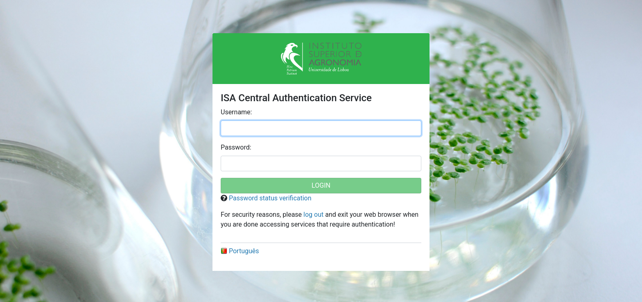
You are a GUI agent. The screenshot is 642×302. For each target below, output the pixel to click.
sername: (236, 112)
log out (313, 214)
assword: (236, 147)
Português (240, 251)
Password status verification (270, 198)
